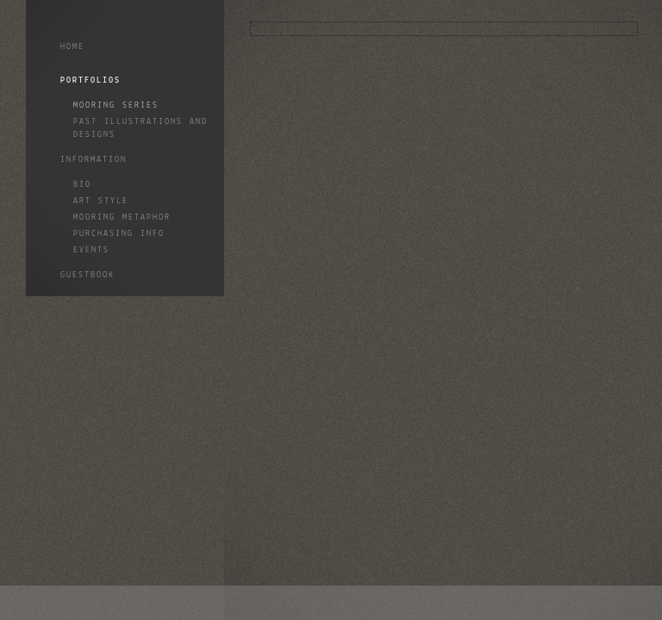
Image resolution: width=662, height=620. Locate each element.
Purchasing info (119, 234)
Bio (82, 184)
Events (91, 250)
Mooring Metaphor (122, 217)
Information (93, 159)
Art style (100, 201)
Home (72, 47)
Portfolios (90, 80)
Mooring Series (116, 105)
